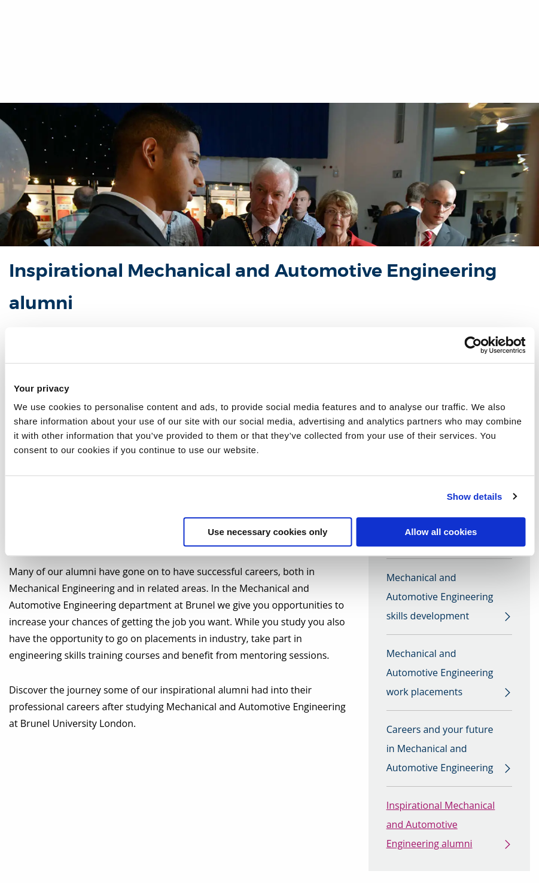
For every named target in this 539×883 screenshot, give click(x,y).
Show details (475, 496)
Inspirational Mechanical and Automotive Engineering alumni (440, 824)
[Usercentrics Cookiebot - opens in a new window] (473, 345)
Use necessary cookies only (267, 532)
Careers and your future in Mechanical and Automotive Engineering (440, 748)
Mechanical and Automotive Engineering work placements (440, 672)
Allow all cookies (440, 532)
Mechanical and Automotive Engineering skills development (440, 596)
